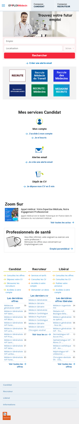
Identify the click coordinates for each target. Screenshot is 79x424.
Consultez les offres (16, 275)
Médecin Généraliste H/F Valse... (13, 347)
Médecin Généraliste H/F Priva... (13, 335)
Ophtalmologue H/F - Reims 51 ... (62, 341)
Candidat (15, 269)
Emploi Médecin (18, 5)
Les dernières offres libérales (63, 300)
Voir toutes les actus (61, 222)
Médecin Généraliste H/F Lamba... (13, 352)
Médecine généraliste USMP (12, 306)
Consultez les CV (38, 279)
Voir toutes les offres (16, 365)
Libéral (64, 269)
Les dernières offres (15, 300)
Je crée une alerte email (40, 162)
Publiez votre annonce (60, 284)
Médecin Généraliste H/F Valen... (13, 312)
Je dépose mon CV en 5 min (40, 186)
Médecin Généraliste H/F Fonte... (13, 324)
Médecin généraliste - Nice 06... (62, 324)
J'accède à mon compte (40, 133)
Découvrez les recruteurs (12, 284)
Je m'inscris (40, 137)
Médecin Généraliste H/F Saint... (13, 341)
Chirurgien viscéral (37, 330)
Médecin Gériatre (36, 303)
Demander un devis (40, 290)
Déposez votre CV (14, 279)
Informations (9, 404)
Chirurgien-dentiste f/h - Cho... (62, 358)
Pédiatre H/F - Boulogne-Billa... (60, 312)
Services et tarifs (38, 275)
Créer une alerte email (40, 63)
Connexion (39, 5)
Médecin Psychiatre (37, 317)
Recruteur (39, 269)
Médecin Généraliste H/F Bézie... (13, 318)
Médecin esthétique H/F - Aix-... (62, 347)
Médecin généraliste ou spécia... (62, 318)
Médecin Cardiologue (38, 313)
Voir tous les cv (39, 334)
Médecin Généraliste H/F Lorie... (13, 329)
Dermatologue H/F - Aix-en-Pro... (62, 335)
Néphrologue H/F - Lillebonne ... (61, 352)
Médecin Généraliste (38, 300)
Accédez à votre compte (13, 291)
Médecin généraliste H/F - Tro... (62, 329)
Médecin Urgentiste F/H (62, 306)
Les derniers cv (39, 295)
